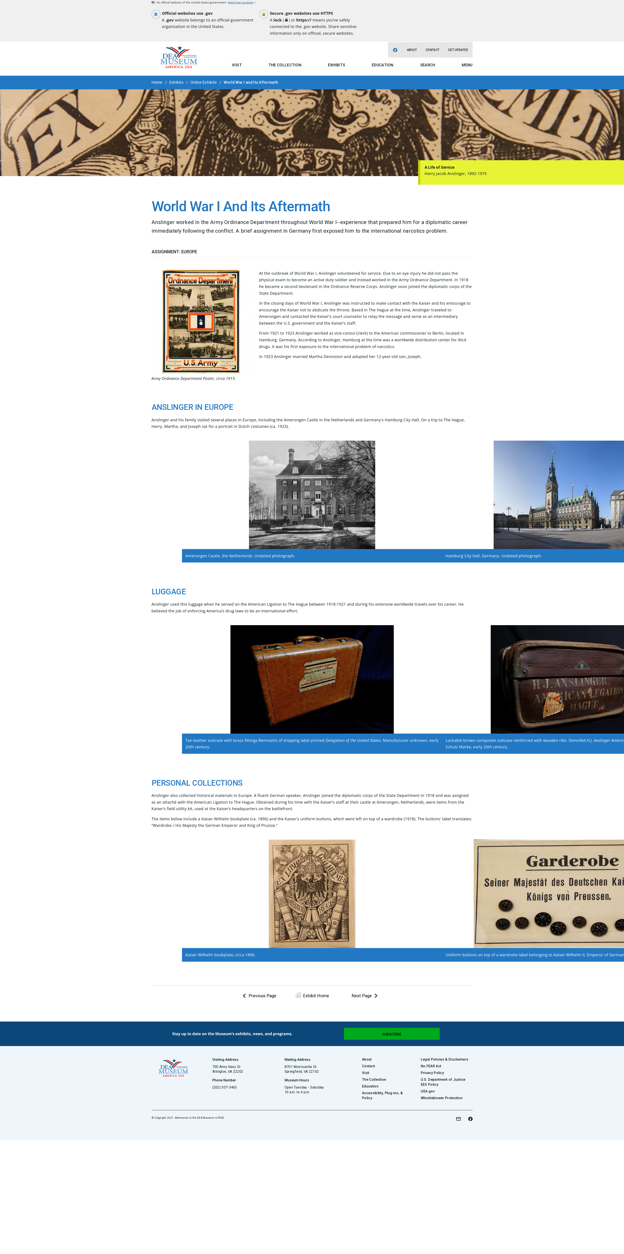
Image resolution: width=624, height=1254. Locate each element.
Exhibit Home (316, 995)
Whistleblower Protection (441, 1098)
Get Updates (458, 50)
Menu (467, 65)
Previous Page (262, 995)
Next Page (362, 995)
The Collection (285, 65)
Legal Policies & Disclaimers (444, 1059)
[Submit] (392, 1034)
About (412, 50)
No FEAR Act (431, 1066)
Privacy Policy (432, 1073)
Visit (237, 65)
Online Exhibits (203, 82)
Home (157, 82)
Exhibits (336, 65)
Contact (432, 50)
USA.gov (428, 1091)
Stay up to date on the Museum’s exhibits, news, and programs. (232, 1033)
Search (427, 65)
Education (382, 65)
